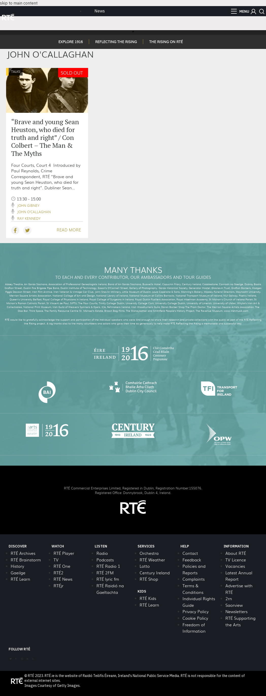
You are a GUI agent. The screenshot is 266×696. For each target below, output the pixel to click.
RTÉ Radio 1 (108, 566)
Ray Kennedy (29, 218)
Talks (15, 71)
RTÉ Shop (149, 579)
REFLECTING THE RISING (116, 41)
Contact (190, 553)
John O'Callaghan (34, 211)
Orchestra (149, 553)
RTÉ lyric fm (107, 579)
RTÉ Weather (152, 560)
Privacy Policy (195, 611)
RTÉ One (62, 566)
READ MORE (69, 230)
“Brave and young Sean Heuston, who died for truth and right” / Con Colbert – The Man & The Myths (45, 137)
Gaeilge (18, 573)
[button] (253, 11)
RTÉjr (58, 586)
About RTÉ (235, 553)
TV (56, 560)
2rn (228, 598)
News (99, 10)
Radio (102, 553)
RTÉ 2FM (105, 573)
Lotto (145, 566)
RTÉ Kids (148, 598)
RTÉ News (63, 579)
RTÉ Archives (23, 553)
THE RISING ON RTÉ (166, 41)
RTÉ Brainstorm (26, 560)
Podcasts (105, 560)
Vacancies (235, 566)
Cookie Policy (195, 618)
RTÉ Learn (20, 579)
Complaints (193, 579)
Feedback (191, 560)
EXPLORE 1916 (70, 41)
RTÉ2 (58, 573)
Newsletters (236, 611)
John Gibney (28, 205)
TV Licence (235, 560)
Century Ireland (155, 573)
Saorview (234, 605)
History (17, 566)
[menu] (240, 11)
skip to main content (19, 3)
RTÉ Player (64, 553)
